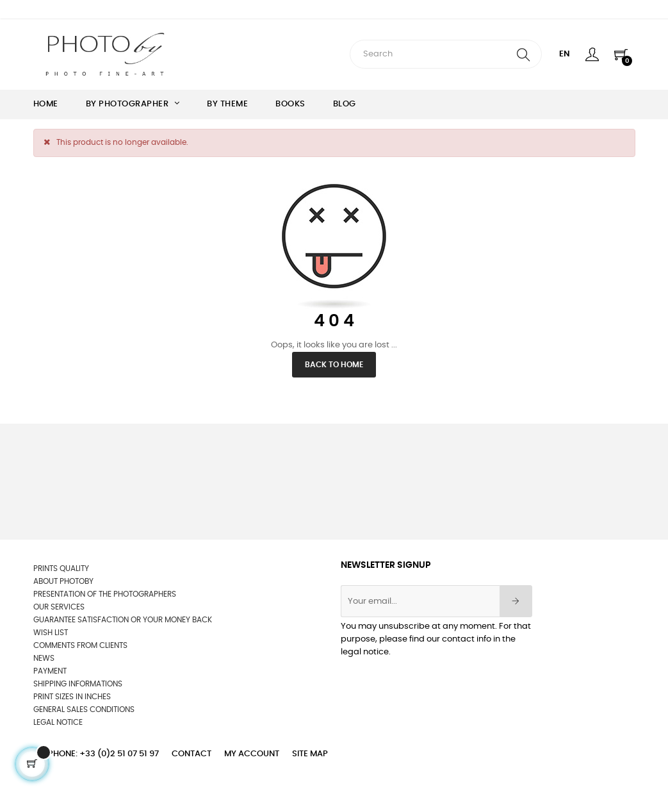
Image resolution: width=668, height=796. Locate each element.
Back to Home (334, 365)
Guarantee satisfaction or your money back (122, 620)
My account (251, 754)
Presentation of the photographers (104, 594)
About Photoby (63, 581)
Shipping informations (77, 684)
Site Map (310, 754)
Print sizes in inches (72, 697)
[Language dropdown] (564, 54)
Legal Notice (58, 722)
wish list (50, 632)
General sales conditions (83, 709)
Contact (191, 754)
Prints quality (61, 568)
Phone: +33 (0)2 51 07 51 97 (103, 754)
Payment (50, 671)
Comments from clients (80, 645)
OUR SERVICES (59, 607)
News (43, 658)
